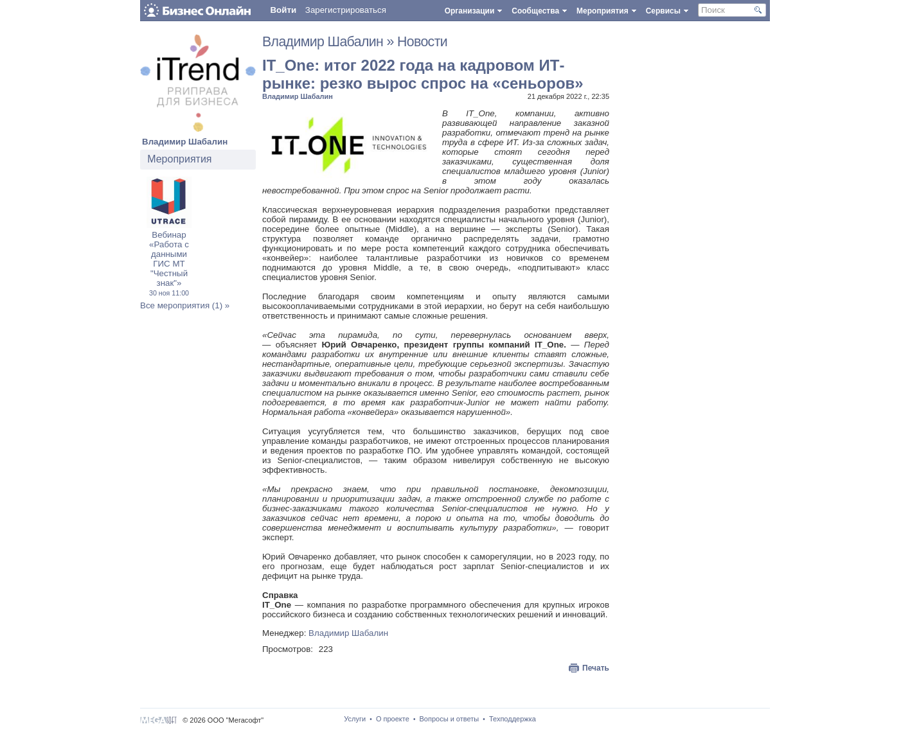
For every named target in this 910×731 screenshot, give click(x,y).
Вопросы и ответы (449, 719)
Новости (422, 41)
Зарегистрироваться (345, 10)
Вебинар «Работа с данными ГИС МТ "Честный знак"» (169, 263)
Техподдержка (512, 719)
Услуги (355, 719)
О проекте (392, 719)
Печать (595, 668)
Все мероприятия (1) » (184, 305)
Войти (283, 10)
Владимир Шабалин (185, 141)
